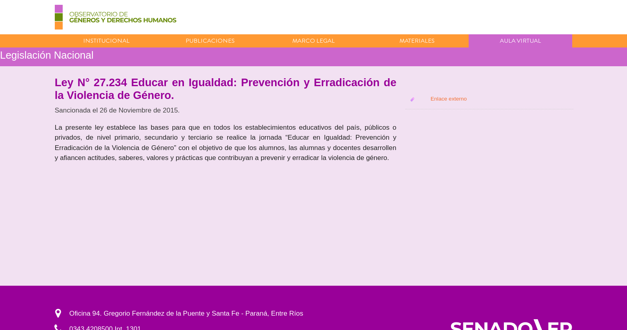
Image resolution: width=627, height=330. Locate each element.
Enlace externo (449, 99)
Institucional (106, 40)
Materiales (417, 40)
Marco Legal (313, 40)
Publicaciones (210, 40)
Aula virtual (520, 40)
